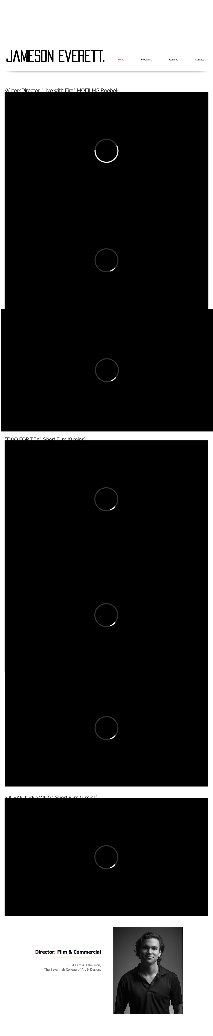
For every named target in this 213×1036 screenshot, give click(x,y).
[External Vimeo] (106, 150)
